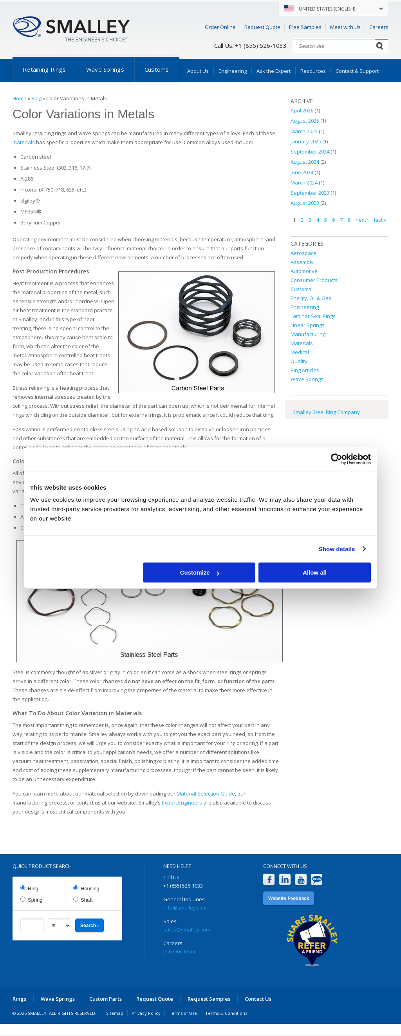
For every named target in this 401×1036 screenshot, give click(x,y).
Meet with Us (345, 27)
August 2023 (305, 202)
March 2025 (304, 131)
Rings (19, 998)
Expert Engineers (182, 802)
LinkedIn (285, 879)
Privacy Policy (146, 1013)
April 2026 (302, 110)
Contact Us (258, 998)
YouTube (301, 879)
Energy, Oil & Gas (311, 298)
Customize (199, 572)
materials (24, 142)
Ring (33, 888)
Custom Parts (105, 998)
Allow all (315, 572)
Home (20, 98)
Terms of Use (183, 1013)
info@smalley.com (185, 907)
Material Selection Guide (206, 793)
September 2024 (310, 151)
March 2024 (304, 182)
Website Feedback (288, 898)
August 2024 (305, 161)
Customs (157, 69)
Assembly (302, 262)
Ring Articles (305, 370)
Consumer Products (314, 280)
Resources (313, 70)
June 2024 (302, 172)
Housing (90, 888)
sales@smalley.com (186, 929)
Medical (300, 352)
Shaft (86, 900)
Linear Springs (308, 325)
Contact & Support (357, 70)
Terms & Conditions (226, 1013)
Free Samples (305, 27)
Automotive (304, 271)
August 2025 (305, 120)
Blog (36, 98)
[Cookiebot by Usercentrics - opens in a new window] (336, 459)
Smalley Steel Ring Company (326, 412)
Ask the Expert (273, 70)
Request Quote (262, 27)
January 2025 (306, 141)
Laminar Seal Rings (313, 316)
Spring (35, 900)
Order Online (220, 27)
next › (362, 219)
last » (380, 219)
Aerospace (303, 253)
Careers (378, 27)
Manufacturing (308, 334)
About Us (198, 70)
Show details (337, 549)
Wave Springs (105, 69)
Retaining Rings (44, 69)
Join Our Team (180, 951)
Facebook (269, 879)
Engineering (233, 70)
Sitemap (114, 1013)
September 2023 (310, 192)
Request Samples (209, 998)
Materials (302, 343)
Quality (299, 361)
